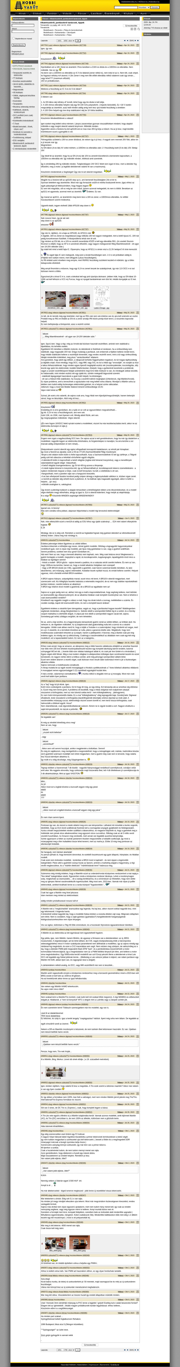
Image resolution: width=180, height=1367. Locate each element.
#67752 (83, 53)
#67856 (89, 505)
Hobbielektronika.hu (129, 2)
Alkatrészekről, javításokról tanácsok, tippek (68, 19)
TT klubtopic (18, 78)
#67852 (82, 403)
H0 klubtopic (18, 92)
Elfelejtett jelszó (18, 54)
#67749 (83, 45)
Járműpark (71, 32)
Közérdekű (17, 101)
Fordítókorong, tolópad (22, 137)
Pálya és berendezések (73, 30)
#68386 (84, 1313)
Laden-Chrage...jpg (101, 308)
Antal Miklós (53, 1276)
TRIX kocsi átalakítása (50, 1016)
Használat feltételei (68, 1365)
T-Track (16, 124)
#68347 (82, 1195)
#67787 (85, 215)
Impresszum (94, 1365)
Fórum (45, 19)
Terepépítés (17, 104)
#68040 (86, 929)
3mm (43, 1335)
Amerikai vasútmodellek (22, 81)
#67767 (85, 136)
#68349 (86, 1255)
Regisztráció (17, 51)
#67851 (82, 313)
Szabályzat (115, 1365)
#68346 (82, 1163)
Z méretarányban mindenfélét (24, 149)
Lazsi (50, 45)
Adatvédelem (82, 1365)
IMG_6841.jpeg (80, 1250)
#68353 (86, 1268)
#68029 (89, 764)
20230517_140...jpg (79, 308)
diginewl (63, 45)
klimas (50, 1300)
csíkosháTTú (53, 329)
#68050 (86, 1056)
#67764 (83, 85)
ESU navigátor (19, 140)
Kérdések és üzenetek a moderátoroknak (22, 133)
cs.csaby (53, 25)
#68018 (82, 681)
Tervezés (58, 30)
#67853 (89, 435)
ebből (43, 790)
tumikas (51, 970)
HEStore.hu (143, 2)
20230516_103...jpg (55, 308)
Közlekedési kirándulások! (23, 120)
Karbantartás (60, 32)
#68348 (80, 1222)
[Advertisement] (155, 84)
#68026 (82, 822)
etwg (50, 93)
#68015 (86, 643)
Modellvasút (48, 30)
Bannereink (104, 1365)
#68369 (85, 1292)
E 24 (43, 527)
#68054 (86, 1123)
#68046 (85, 1004)
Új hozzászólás (131, 26)
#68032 (89, 778)
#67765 (83, 115)
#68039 (82, 889)
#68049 (89, 1036)
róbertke (51, 764)
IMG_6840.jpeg (55, 1250)
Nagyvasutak (18, 89)
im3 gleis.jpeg (55, 1078)
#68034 (89, 849)
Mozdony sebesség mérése (24, 107)
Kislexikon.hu (154, 2)
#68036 (89, 870)
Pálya (69, 35)
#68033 (89, 802)
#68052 (85, 1094)
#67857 (89, 518)
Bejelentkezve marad (23, 39)
